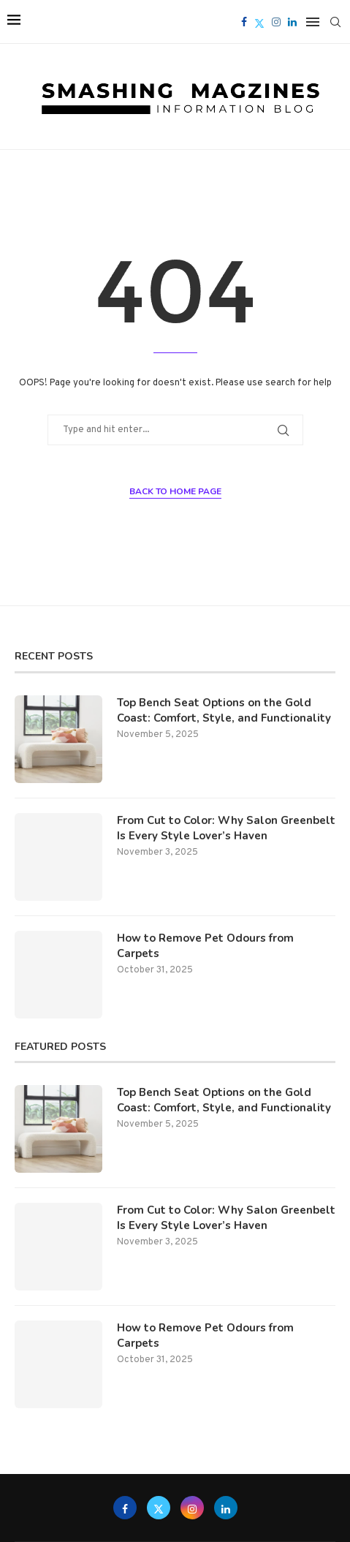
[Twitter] (259, 22)
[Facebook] (244, 22)
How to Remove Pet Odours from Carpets (205, 946)
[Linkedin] (292, 22)
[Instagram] (276, 22)
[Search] (335, 22)
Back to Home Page (175, 491)
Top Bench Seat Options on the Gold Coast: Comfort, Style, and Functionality (224, 710)
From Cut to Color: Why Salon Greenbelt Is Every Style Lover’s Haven (226, 828)
